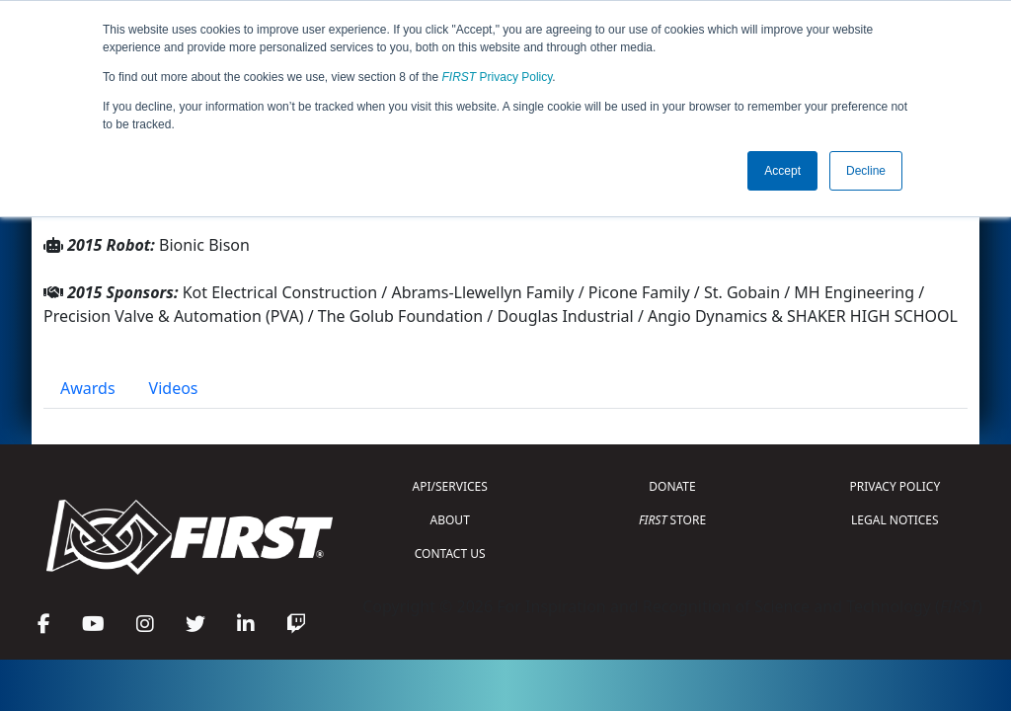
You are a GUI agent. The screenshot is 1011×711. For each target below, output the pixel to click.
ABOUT (450, 520)
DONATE (672, 486)
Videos (173, 388)
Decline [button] (866, 171)
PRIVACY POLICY (894, 486)
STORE (672, 520)
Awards (88, 388)
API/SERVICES (450, 486)
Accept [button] (782, 171)
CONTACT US (450, 553)
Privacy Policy (497, 77)
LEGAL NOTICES (895, 520)
